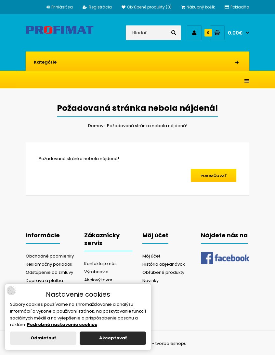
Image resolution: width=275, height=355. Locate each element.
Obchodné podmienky (50, 256)
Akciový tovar (98, 280)
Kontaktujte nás (100, 263)
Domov (95, 126)
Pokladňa (237, 7)
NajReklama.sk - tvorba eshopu (153, 343)
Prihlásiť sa (59, 7)
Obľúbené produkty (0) (147, 7)
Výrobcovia (96, 272)
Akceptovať (113, 338)
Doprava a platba (44, 280)
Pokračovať (214, 175)
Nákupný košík (198, 7)
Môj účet (151, 256)
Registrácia (97, 7)
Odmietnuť (43, 338)
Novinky (150, 280)
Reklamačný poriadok (49, 264)
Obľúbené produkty (163, 272)
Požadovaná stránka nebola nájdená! (147, 126)
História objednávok (163, 264)
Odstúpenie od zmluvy (49, 272)
